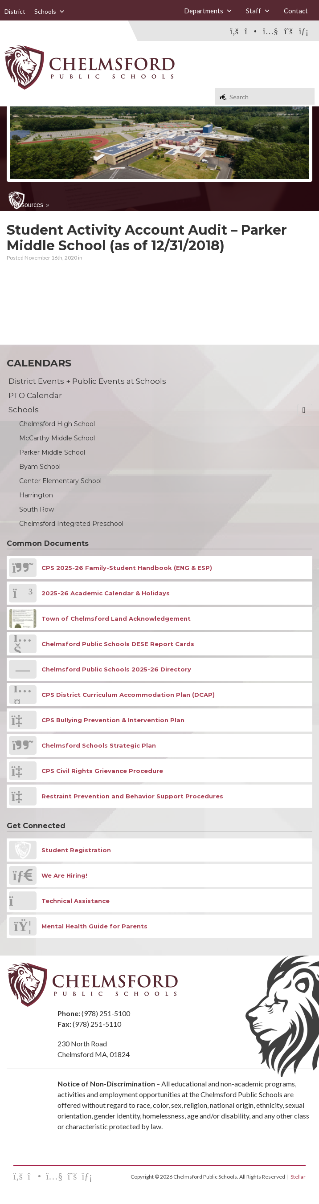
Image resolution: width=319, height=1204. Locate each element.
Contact (296, 11)
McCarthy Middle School (57, 438)
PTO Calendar (35, 395)
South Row (36, 509)
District (14, 11)
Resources (28, 204)
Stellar (298, 1176)
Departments (208, 11)
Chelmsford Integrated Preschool (71, 524)
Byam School (40, 467)
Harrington (36, 495)
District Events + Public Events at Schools (87, 381)
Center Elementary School (60, 481)
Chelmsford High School (57, 424)
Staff (258, 11)
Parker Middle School (52, 452)
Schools (49, 11)
